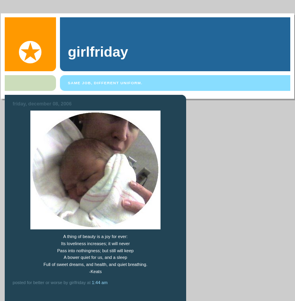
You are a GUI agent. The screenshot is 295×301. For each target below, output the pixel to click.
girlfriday (98, 52)
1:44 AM (100, 282)
